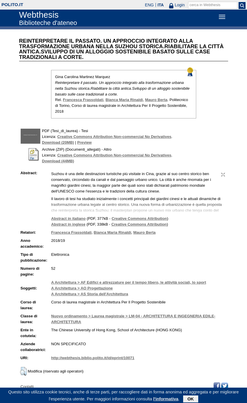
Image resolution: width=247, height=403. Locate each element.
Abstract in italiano (68, 218)
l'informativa (166, 399)
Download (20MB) (58, 142)
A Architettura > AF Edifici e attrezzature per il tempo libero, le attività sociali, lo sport (128, 282)
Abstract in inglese (68, 224)
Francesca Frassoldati (83, 100)
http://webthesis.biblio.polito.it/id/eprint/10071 (92, 358)
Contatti (27, 386)
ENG (149, 5)
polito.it (12, 4)
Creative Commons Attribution (139, 218)
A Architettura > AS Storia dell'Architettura (89, 294)
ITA (161, 5)
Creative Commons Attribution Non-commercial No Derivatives (114, 136)
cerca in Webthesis (205, 5)
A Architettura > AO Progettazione (82, 288)
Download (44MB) (58, 161)
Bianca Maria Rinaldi (124, 100)
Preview (84, 142)
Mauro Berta (156, 100)
